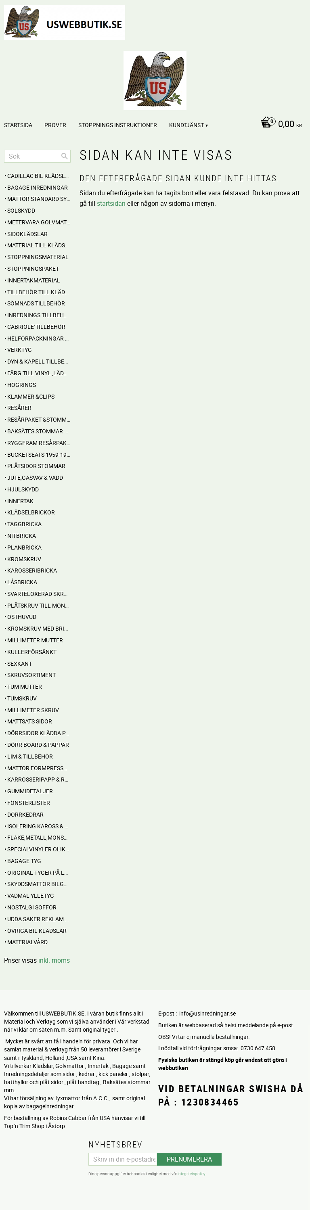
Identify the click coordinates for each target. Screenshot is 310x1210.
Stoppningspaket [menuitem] (33, 268)
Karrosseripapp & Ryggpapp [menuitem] (39, 779)
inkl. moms (54, 960)
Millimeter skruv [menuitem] (33, 710)
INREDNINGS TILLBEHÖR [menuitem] (39, 315)
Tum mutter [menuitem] (24, 686)
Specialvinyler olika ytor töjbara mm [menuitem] (39, 849)
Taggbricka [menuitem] (24, 524)
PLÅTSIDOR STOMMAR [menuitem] (36, 466)
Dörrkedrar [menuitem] (25, 814)
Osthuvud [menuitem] (21, 617)
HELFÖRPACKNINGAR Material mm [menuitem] (39, 338)
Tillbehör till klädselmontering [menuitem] (39, 292)
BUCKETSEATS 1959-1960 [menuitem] (39, 454)
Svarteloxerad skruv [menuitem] (39, 594)
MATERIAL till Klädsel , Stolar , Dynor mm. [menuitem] (39, 245)
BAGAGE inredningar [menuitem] (37, 187)
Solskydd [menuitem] (21, 210)
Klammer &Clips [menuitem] (30, 396)
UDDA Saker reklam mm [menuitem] (39, 919)
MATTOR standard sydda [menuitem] (39, 199)
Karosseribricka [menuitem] (32, 570)
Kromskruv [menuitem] (24, 559)
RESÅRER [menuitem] (19, 408)
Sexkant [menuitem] (19, 663)
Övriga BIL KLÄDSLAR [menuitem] (37, 930)
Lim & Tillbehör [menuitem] (30, 756)
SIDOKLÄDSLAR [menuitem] (27, 234)
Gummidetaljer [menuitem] (30, 791)
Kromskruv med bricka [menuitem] (39, 628)
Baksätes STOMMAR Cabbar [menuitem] (39, 431)
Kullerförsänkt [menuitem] (32, 652)
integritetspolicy (191, 1174)
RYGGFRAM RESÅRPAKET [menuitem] (39, 443)
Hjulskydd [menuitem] (23, 489)
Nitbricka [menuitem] (21, 535)
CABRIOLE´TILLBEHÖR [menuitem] (36, 326)
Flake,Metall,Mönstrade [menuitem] (39, 837)
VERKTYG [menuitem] (19, 349)
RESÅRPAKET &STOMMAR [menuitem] (39, 419)
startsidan (111, 203)
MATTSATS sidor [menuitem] (29, 721)
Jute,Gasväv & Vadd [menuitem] (35, 477)
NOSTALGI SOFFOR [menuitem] (32, 907)
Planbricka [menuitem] (24, 547)
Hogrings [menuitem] (21, 385)
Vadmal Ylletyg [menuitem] (30, 895)
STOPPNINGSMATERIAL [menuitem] (38, 257)
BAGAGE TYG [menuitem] (24, 861)
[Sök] (65, 156)
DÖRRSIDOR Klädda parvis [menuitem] (39, 733)
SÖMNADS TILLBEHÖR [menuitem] (36, 303)
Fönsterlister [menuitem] (28, 803)
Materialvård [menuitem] (27, 942)
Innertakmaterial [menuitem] (33, 280)
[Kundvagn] (153, 124)
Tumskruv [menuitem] (22, 698)
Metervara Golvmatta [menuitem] (39, 222)
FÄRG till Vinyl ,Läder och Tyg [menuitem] (39, 373)
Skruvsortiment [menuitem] (31, 675)
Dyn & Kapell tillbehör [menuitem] (39, 361)
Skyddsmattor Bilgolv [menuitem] (39, 884)
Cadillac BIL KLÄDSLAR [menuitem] (39, 176)
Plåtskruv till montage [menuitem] (39, 605)
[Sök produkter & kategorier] (37, 156)
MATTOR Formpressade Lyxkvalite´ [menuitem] (39, 768)
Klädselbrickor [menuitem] (31, 512)
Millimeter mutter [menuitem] (35, 640)
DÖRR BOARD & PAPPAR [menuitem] (38, 744)
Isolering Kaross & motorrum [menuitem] (39, 826)
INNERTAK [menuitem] (20, 501)
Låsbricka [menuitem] (22, 582)
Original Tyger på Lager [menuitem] (39, 872)
